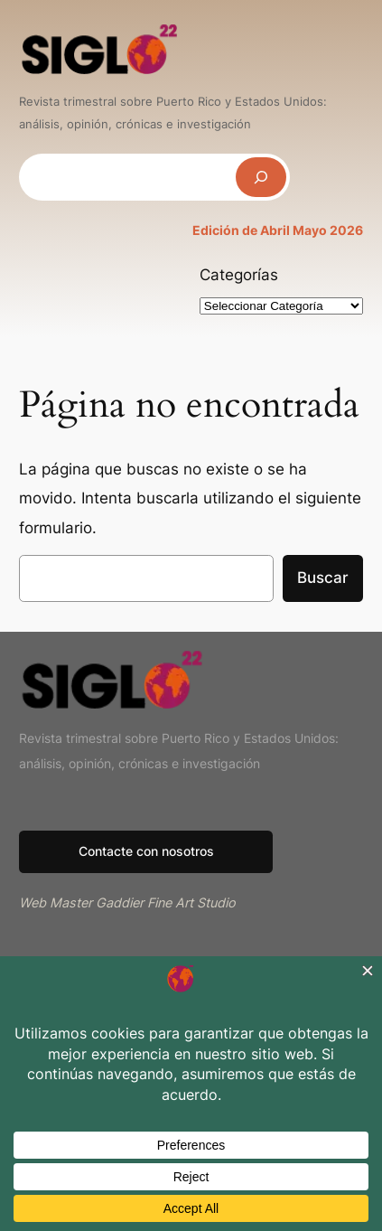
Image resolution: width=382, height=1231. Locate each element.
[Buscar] (261, 176)
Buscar (323, 578)
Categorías (239, 275)
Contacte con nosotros (146, 851)
